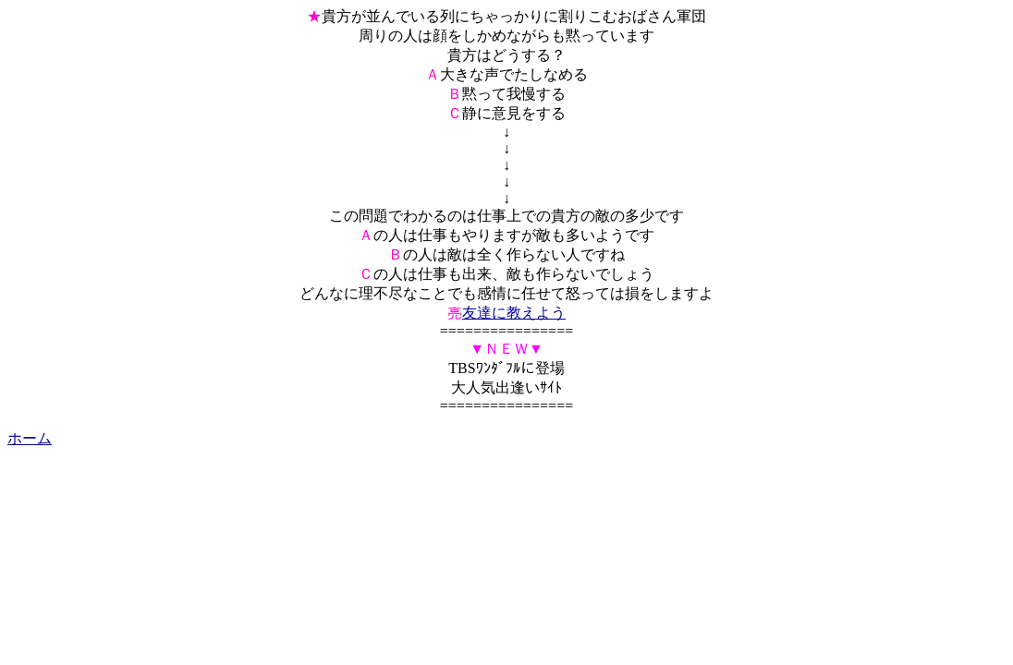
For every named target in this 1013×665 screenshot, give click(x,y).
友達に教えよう (514, 312)
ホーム (29, 438)
